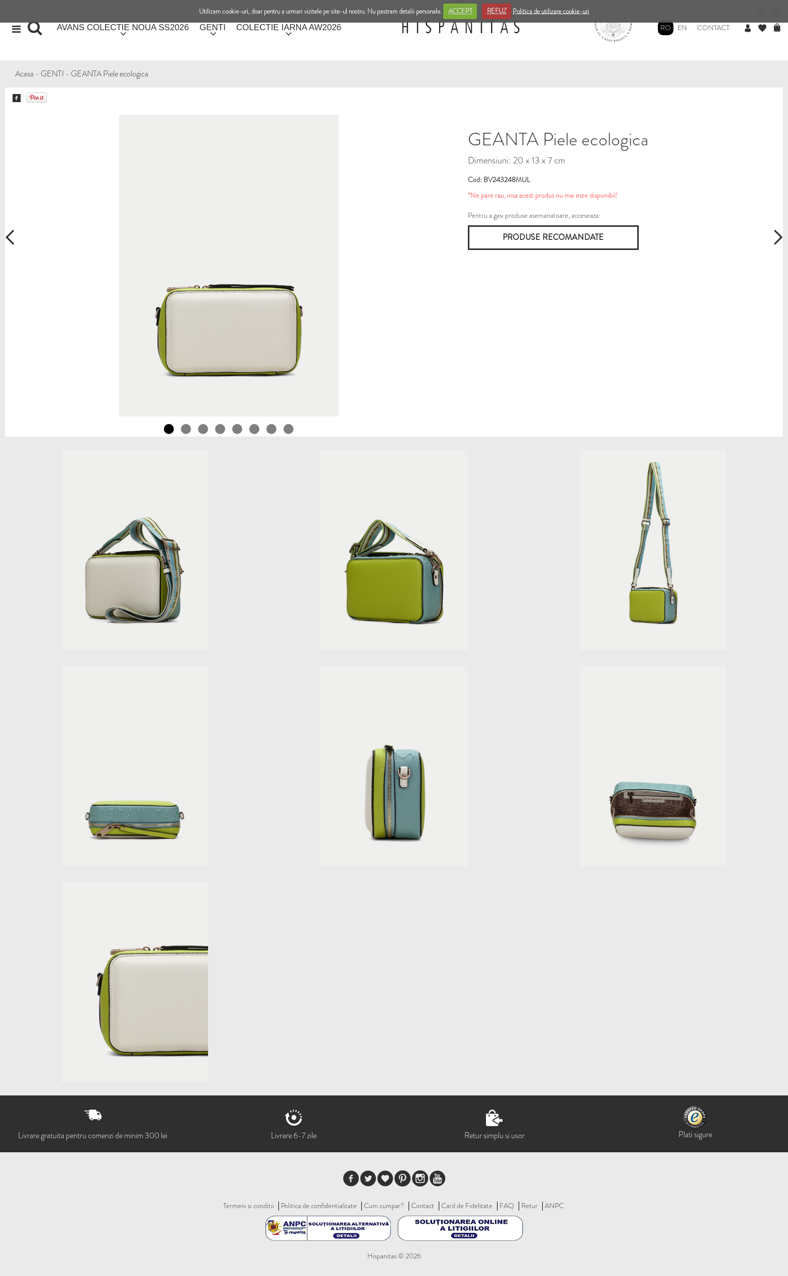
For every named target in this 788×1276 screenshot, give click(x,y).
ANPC (554, 1206)
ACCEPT (460, 11)
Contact (713, 28)
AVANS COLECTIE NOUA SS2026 (123, 27)
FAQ (507, 1206)
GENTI (213, 27)
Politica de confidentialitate (319, 1206)
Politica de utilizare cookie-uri (551, 11)
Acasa (24, 73)
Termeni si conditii (248, 1206)
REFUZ (497, 11)
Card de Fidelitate (466, 1206)
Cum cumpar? (384, 1206)
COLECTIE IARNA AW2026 (288, 27)
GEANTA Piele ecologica (109, 73)
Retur (529, 1206)
